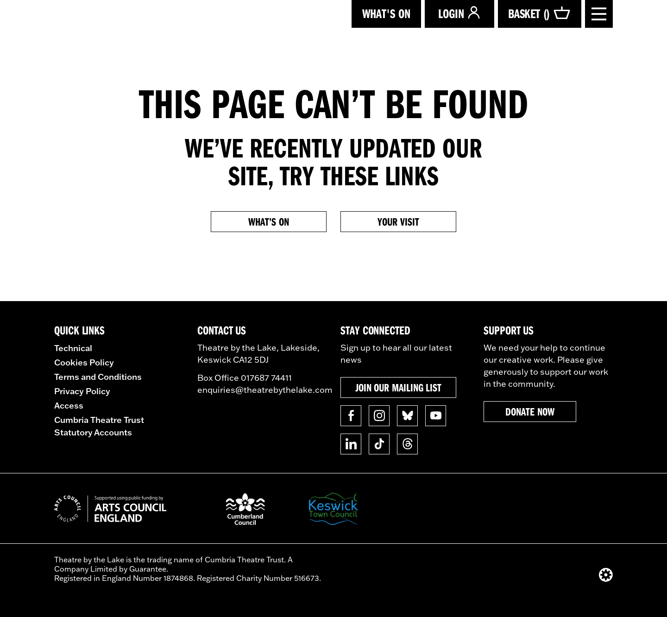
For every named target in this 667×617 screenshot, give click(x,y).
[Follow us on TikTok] (379, 444)
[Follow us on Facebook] (350, 415)
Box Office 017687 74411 (244, 377)
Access (68, 405)
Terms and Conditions (98, 376)
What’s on (268, 221)
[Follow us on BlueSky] (407, 415)
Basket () (539, 13)
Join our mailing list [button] (398, 387)
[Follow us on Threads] (407, 444)
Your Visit (398, 221)
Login (459, 13)
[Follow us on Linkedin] (350, 444)
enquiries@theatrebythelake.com (265, 389)
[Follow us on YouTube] (435, 415)
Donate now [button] (529, 411)
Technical (73, 347)
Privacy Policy (82, 391)
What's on (386, 13)
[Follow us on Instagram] (379, 415)
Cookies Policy (84, 362)
